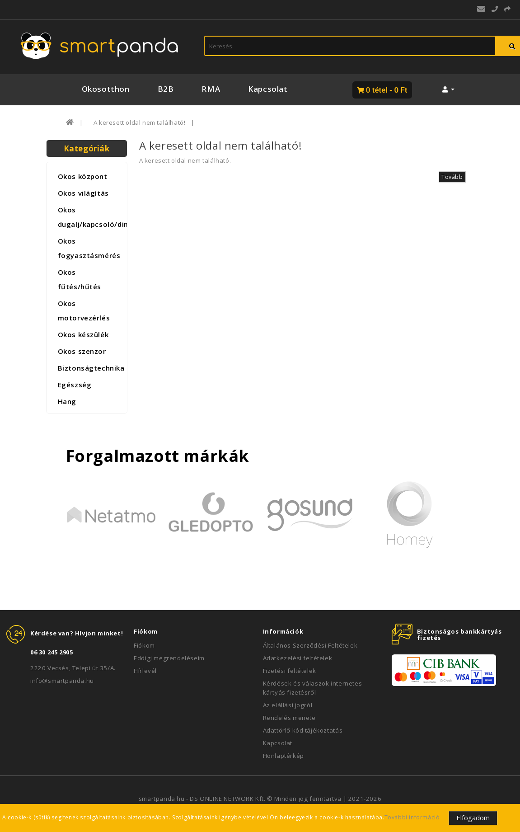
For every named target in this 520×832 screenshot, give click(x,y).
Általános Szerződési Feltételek (310, 645)
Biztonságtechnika (90, 367)
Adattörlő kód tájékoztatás (303, 730)
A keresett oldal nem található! (140, 122)
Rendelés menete (289, 718)
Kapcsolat (267, 89)
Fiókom (144, 645)
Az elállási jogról (288, 705)
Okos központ (83, 176)
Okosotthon (106, 89)
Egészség (75, 384)
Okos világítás (83, 192)
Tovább (452, 177)
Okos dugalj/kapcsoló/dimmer (90, 217)
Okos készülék (83, 334)
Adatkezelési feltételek (298, 658)
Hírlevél (145, 671)
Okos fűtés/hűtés (80, 279)
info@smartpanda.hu (62, 681)
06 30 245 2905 (51, 652)
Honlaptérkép (283, 756)
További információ (412, 817)
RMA (210, 89)
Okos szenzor (82, 351)
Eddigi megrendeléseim (169, 658)
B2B (166, 89)
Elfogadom (473, 817)
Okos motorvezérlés (84, 310)
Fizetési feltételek (289, 671)
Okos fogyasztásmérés (89, 248)
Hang (67, 401)
